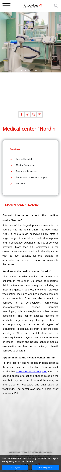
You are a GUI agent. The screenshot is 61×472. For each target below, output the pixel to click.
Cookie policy (45, 467)
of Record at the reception (31, 371)
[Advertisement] (30, 93)
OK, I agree (15, 467)
